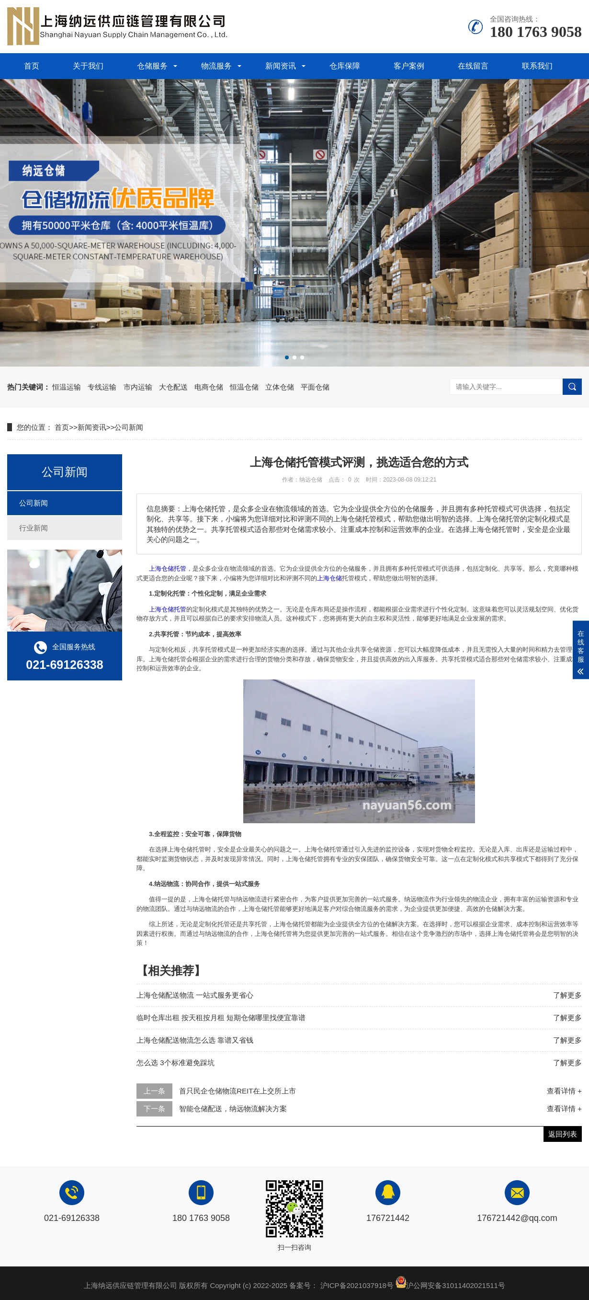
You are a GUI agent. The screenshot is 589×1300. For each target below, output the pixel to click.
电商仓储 (208, 387)
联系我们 (537, 66)
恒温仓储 (244, 387)
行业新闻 (33, 528)
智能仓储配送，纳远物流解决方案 (233, 1108)
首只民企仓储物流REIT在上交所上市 (237, 1091)
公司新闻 (128, 427)
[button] (287, 357)
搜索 (572, 387)
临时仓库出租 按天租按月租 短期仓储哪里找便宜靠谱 (221, 1017)
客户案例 (409, 66)
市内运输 (138, 387)
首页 (31, 66)
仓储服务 (152, 66)
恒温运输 (66, 387)
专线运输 (102, 387)
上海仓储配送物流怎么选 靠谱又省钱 (194, 1040)
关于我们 (88, 66)
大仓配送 (173, 387)
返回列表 (562, 1134)
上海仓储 (329, 578)
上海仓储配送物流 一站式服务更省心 (194, 995)
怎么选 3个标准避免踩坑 (175, 1062)
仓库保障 (344, 66)
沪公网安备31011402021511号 (455, 1285)
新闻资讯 (280, 66)
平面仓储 (315, 387)
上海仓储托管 (167, 568)
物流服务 (216, 66)
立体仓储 (279, 387)
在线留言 (473, 66)
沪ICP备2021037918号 (357, 1285)
